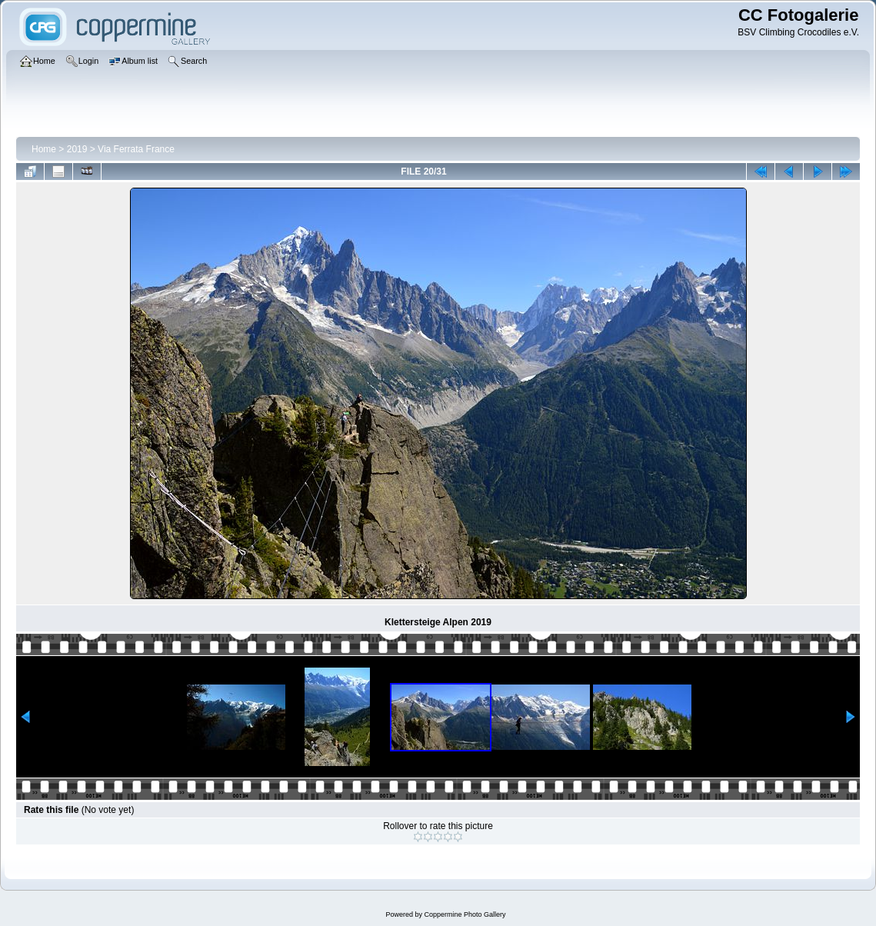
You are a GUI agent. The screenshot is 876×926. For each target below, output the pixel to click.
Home (44, 149)
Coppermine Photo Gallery (464, 914)
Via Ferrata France (136, 149)
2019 (77, 149)
